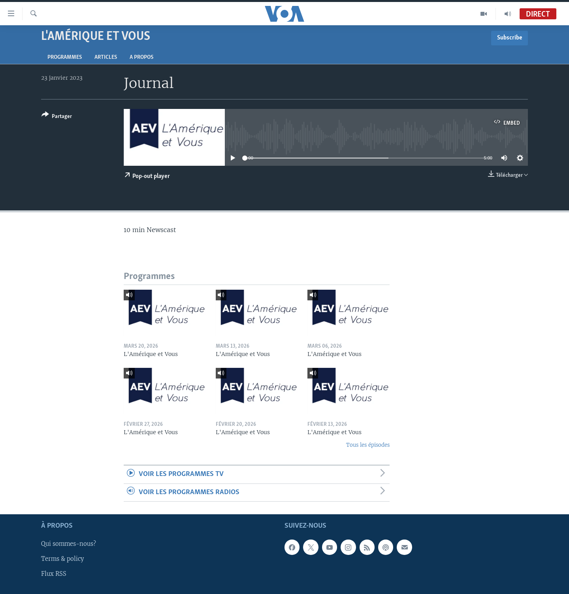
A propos (141, 57)
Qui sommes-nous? (68, 543)
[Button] (56, 117)
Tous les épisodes (368, 445)
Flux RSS (53, 573)
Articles (105, 57)
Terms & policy (62, 558)
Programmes (64, 57)
